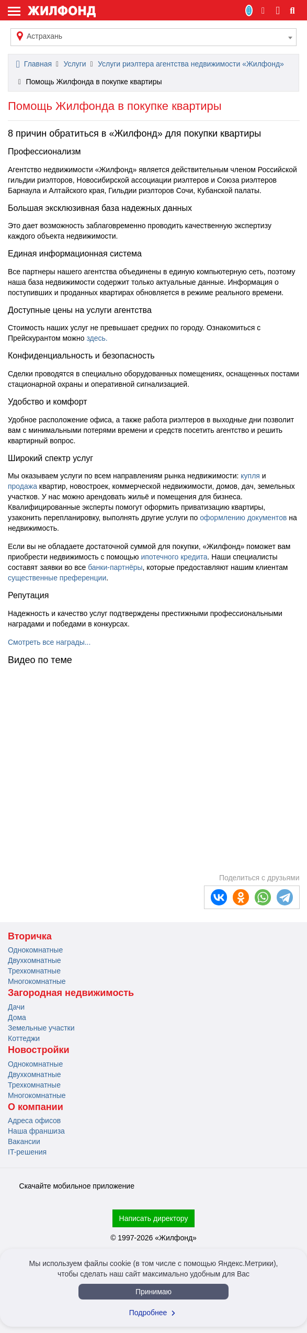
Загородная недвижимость (71, 993)
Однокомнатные (35, 950)
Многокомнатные (37, 981)
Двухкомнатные (34, 960)
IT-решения (27, 1152)
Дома (17, 1017)
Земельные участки (41, 1028)
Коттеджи (24, 1038)
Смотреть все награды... (49, 642)
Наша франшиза (36, 1131)
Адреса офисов (34, 1120)
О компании (35, 1107)
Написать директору (153, 1218)
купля (249, 476)
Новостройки (39, 1050)
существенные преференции (57, 578)
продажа (22, 486)
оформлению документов (243, 517)
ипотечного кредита (174, 557)
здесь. (96, 338)
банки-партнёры (115, 567)
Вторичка (30, 936)
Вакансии (24, 1141)
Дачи (16, 1007)
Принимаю (153, 1291)
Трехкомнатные (34, 971)
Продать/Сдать (249, 10)
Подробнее (153, 1312)
